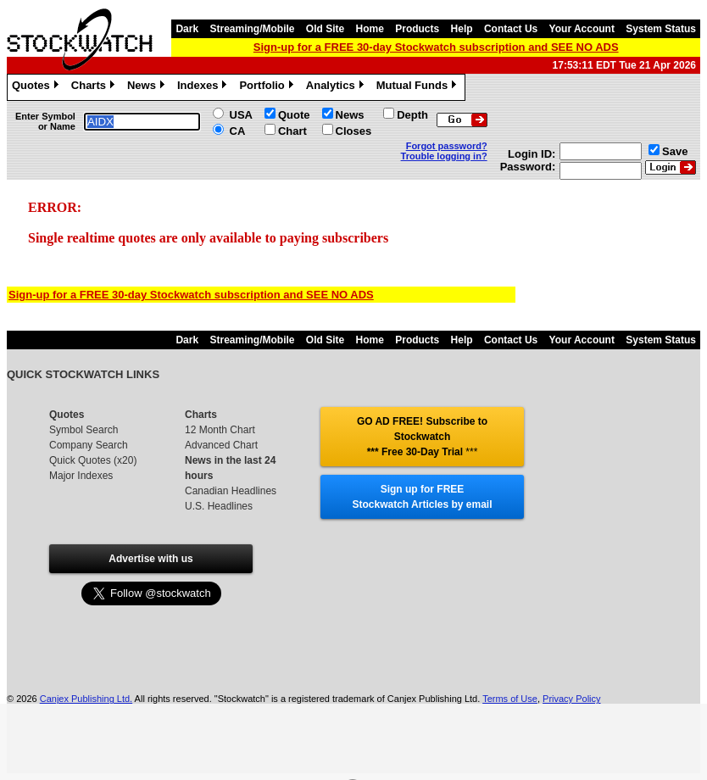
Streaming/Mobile (251, 29)
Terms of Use (509, 699)
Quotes (37, 87)
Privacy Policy (571, 699)
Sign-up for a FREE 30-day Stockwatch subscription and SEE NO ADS (436, 47)
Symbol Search (83, 430)
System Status (661, 29)
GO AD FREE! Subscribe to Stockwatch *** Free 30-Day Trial (422, 436)
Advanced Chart (221, 445)
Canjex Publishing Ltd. (86, 699)
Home (370, 29)
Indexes (204, 87)
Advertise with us (150, 559)
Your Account (582, 29)
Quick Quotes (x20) (92, 460)
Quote (294, 115)
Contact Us (510, 29)
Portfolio (268, 87)
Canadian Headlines (230, 491)
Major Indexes (81, 476)
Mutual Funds (418, 87)
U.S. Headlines (219, 506)
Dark (186, 29)
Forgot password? (446, 146)
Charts (95, 87)
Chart (292, 131)
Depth (412, 115)
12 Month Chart (220, 430)
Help (462, 29)
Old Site (325, 29)
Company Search (88, 445)
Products (417, 29)
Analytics (337, 87)
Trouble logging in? (444, 156)
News (148, 87)
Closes (354, 131)
